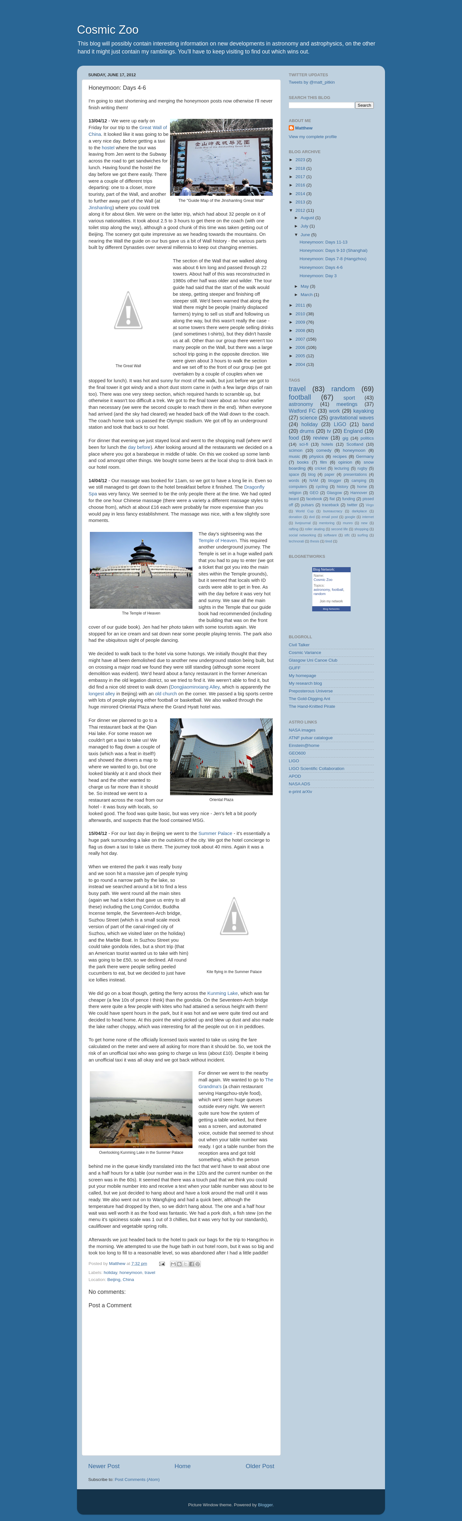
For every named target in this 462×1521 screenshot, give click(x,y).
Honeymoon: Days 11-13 (323, 242)
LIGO (340, 424)
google (350, 517)
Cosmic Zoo (108, 29)
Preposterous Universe (311, 691)
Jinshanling (100, 207)
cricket (320, 468)
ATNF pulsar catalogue (311, 737)
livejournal (303, 523)
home (362, 486)
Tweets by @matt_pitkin (312, 82)
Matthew (303, 128)
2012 (300, 210)
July (305, 226)
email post (329, 517)
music (294, 456)
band (368, 424)
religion (295, 493)
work (334, 411)
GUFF (295, 667)
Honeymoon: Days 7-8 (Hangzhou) (333, 258)
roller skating (315, 529)
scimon (296, 450)
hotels (327, 444)
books (303, 462)
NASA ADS (299, 783)
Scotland (355, 444)
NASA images (302, 730)
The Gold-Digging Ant (309, 698)
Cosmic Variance (305, 652)
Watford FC (302, 411)
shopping (361, 529)
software (330, 535)
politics (367, 438)
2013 (300, 202)
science (308, 417)
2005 (300, 355)
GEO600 (297, 753)
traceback (330, 505)
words (294, 480)
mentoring (327, 523)
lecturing (341, 468)
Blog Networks (331, 609)
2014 (300, 193)
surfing (362, 535)
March (307, 294)
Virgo (370, 505)
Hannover (358, 493)
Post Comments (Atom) (137, 1479)
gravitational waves (351, 417)
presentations (355, 474)
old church (166, 693)
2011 (300, 305)
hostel (108, 147)
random (343, 389)
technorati (296, 541)
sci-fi (303, 444)
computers (298, 486)
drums (307, 431)
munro (348, 523)
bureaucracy (332, 511)
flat (332, 499)
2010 (300, 313)
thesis (314, 541)
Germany (365, 456)
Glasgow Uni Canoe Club (313, 660)
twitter (352, 505)
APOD (295, 776)
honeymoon (131, 1272)
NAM (313, 480)
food (294, 438)
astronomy (301, 404)
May (305, 286)
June (306, 234)
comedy (323, 450)
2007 (300, 339)
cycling (322, 486)
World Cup (305, 511)
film (323, 462)
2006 (300, 347)
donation (295, 517)
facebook (314, 499)
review (320, 438)
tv (329, 431)
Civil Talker (299, 644)
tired (328, 541)
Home (183, 1466)
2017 (300, 176)
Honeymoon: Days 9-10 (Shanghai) (334, 250)
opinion (345, 462)
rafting (293, 529)
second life (339, 529)
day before (139, 447)
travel (150, 1272)
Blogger (265, 1504)
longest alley (102, 693)
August (308, 217)
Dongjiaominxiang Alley (195, 687)
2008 (300, 330)
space (294, 474)
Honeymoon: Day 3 (318, 275)
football (300, 397)
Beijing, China (120, 1279)
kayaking (363, 411)
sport (349, 398)
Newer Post (104, 1466)
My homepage (302, 675)
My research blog (305, 683)
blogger (334, 480)
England (353, 431)
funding (348, 499)
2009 (300, 322)
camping (359, 480)
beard (294, 499)
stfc (347, 535)
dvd (311, 517)
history (342, 486)
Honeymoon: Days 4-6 (321, 267)
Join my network (331, 601)
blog (312, 474)
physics (316, 456)
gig (345, 438)
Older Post (260, 1466)
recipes (340, 456)
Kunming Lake (222, 993)
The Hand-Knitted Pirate (312, 706)
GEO (314, 493)
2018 (300, 168)
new (364, 523)
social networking (302, 535)
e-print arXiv (300, 791)
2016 (300, 185)
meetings (346, 404)
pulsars (307, 505)
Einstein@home (304, 745)
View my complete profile (313, 136)
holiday (110, 1272)
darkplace (359, 511)
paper (330, 474)
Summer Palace (215, 833)
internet (368, 517)
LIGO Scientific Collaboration (316, 768)
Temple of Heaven (218, 540)
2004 (300, 364)
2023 (300, 159)
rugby (362, 468)
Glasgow (334, 493)
